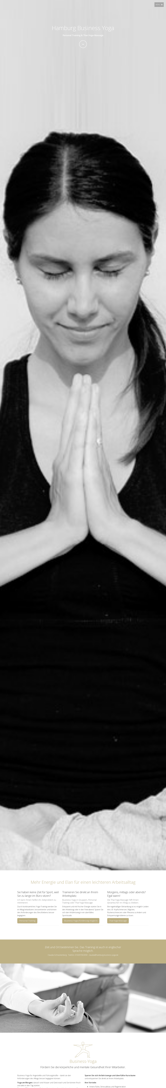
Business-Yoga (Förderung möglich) (80, 920)
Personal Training (27, 920)
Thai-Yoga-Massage (118, 920)
